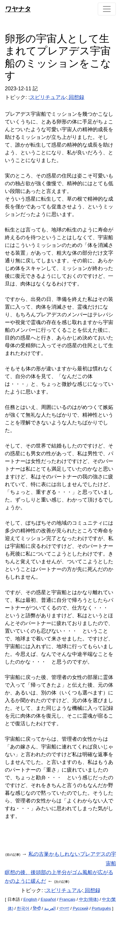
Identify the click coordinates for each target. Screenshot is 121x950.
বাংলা (64, 908)
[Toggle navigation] (107, 9)
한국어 (23, 908)
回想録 (75, 97)
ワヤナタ (18, 9)
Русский (80, 908)
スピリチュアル (48, 97)
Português (101, 908)
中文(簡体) (89, 899)
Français (67, 899)
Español (48, 899)
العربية (50, 908)
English (30, 899)
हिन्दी (37, 908)
